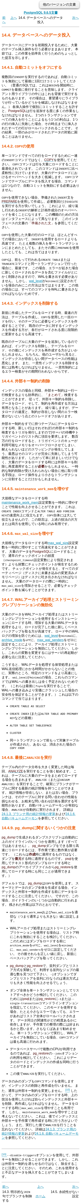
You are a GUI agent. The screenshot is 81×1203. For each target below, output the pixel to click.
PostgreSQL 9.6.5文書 (41, 12)
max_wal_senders (50, 639)
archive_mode (12, 639)
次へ (75, 17)
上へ (13, 17)
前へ (5, 1184)
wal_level (35, 280)
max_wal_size (58, 542)
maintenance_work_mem (20, 502)
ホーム (40, 1194)
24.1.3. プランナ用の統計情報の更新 (28, 812)
